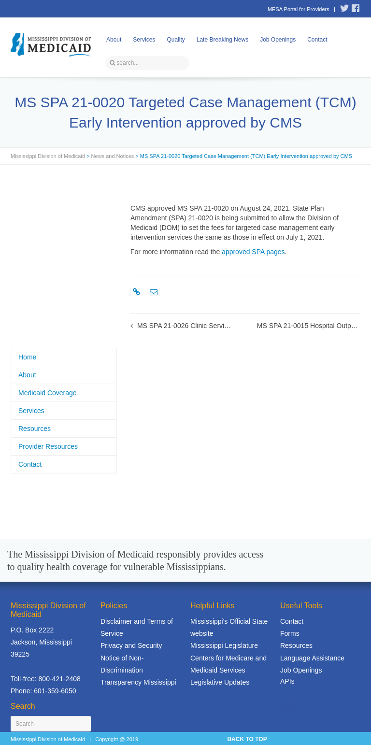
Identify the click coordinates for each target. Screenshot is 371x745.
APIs (287, 681)
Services (144, 39)
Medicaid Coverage (47, 393)
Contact (317, 39)
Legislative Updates (219, 682)
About (113, 39)
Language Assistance (312, 658)
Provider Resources (48, 446)
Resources (34, 428)
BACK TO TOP (247, 739)
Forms (290, 633)
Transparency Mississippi (138, 682)
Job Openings (278, 39)
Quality (176, 39)
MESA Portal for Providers (298, 9)
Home (27, 357)
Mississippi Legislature (224, 645)
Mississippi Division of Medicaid (48, 156)
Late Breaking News (222, 39)
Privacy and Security (131, 645)
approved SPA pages (253, 252)
